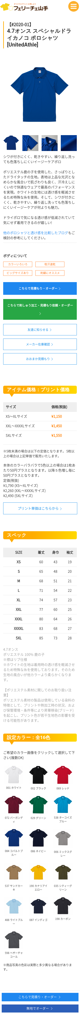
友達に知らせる (40, 330)
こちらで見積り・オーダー (40, 997)
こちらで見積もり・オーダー (40, 289)
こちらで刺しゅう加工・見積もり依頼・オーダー (40, 310)
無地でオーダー (40, 1008)
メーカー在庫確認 (40, 344)
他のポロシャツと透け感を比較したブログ (35, 233)
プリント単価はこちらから (38, 508)
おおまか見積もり (40, 359)
